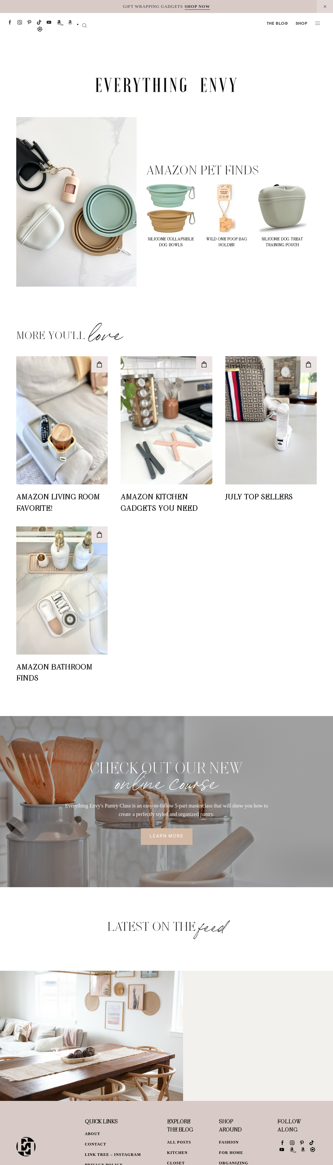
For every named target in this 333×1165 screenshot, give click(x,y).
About (92, 1133)
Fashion (229, 1142)
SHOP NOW (197, 6)
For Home (231, 1152)
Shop (301, 24)
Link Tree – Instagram (113, 1154)
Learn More (167, 836)
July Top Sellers (259, 496)
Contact (95, 1144)
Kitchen (177, 1152)
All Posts (179, 1142)
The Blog (277, 24)
